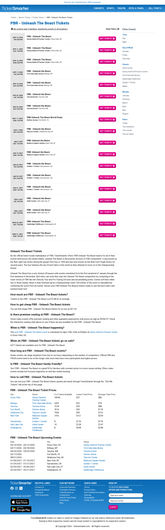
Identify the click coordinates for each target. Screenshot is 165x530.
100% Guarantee (42, 495)
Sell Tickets (155, 8)
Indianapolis (15, 427)
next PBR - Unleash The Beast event (30, 332)
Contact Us (39, 487)
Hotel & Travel (136, 8)
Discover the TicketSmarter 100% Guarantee (82, 2)
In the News (64, 500)
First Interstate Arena (42, 403)
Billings (13, 403)
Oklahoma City (16, 412)
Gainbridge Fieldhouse (37, 428)
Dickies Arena (38, 409)
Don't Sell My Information (94, 492)
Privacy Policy (89, 490)
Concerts (99, 8)
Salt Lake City (16, 424)
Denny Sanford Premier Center (103, 332)
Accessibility (89, 498)
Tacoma (13, 406)
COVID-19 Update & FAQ (94, 500)
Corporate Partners (67, 487)
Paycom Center (39, 412)
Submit (113, 507)
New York (14, 415)
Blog (61, 503)
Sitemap (87, 495)
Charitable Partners (68, 490)
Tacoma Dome (38, 406)
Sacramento (15, 421)
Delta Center (38, 424)
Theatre (121, 8)
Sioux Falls (15, 397)
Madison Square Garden (94, 460)
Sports (110, 8)
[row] (64, 38)
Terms (86, 487)
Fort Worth (15, 409)
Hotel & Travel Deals (68, 498)
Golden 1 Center (39, 421)
